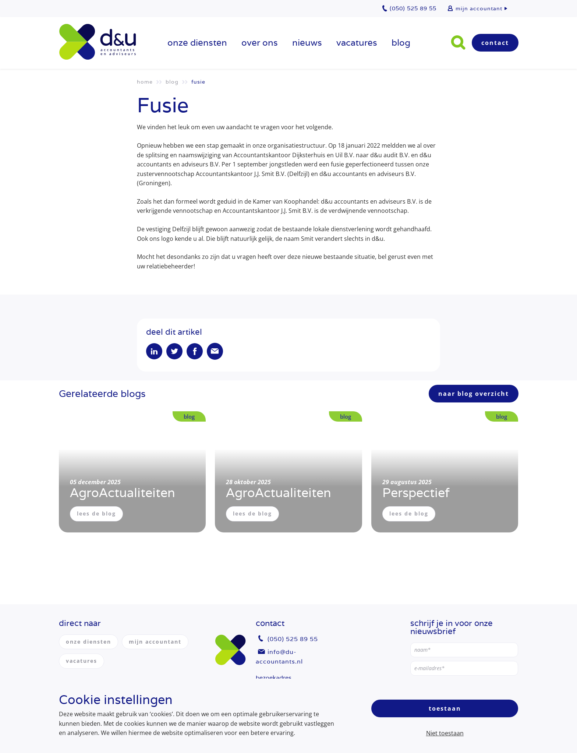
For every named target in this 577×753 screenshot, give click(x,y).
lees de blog (96, 513)
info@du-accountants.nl (279, 656)
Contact (495, 43)
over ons (259, 42)
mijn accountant (479, 8)
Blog (401, 42)
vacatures (356, 42)
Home (145, 81)
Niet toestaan (445, 733)
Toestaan (445, 708)
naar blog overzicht (473, 394)
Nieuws (307, 42)
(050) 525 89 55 (293, 639)
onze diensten (197, 42)
